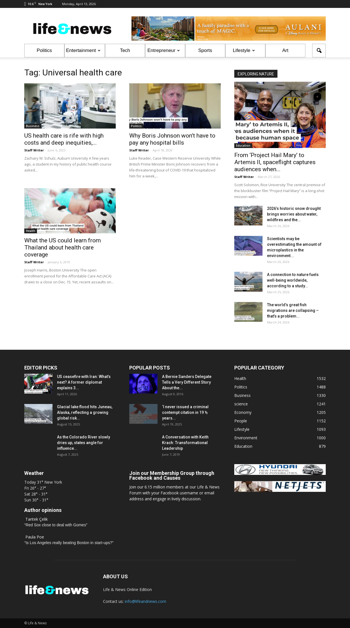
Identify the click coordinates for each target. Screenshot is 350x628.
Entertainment (83, 50)
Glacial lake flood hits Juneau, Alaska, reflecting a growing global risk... (84, 412)
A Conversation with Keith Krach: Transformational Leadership (185, 443)
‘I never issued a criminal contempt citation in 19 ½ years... (185, 412)
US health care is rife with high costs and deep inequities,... (64, 139)
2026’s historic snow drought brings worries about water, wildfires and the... (294, 214)
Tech (125, 50)
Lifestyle (244, 50)
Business (33, 126)
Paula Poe (34, 537)
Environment (245, 437)
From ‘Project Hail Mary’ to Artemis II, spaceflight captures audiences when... (275, 162)
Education (243, 145)
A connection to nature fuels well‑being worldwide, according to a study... (293, 280)
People (240, 420)
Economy (242, 412)
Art (285, 50)
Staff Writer (34, 150)
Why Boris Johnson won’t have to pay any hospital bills (172, 139)
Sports (205, 50)
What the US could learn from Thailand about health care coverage (62, 247)
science (241, 404)
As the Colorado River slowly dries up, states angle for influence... (83, 443)
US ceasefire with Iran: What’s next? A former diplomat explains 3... (84, 382)
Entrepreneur (163, 50)
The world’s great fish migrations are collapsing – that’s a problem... (293, 310)
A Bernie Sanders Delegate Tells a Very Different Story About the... (186, 382)
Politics (44, 50)
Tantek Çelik (36, 519)
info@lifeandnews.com (145, 601)
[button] (319, 50)
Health (30, 231)
